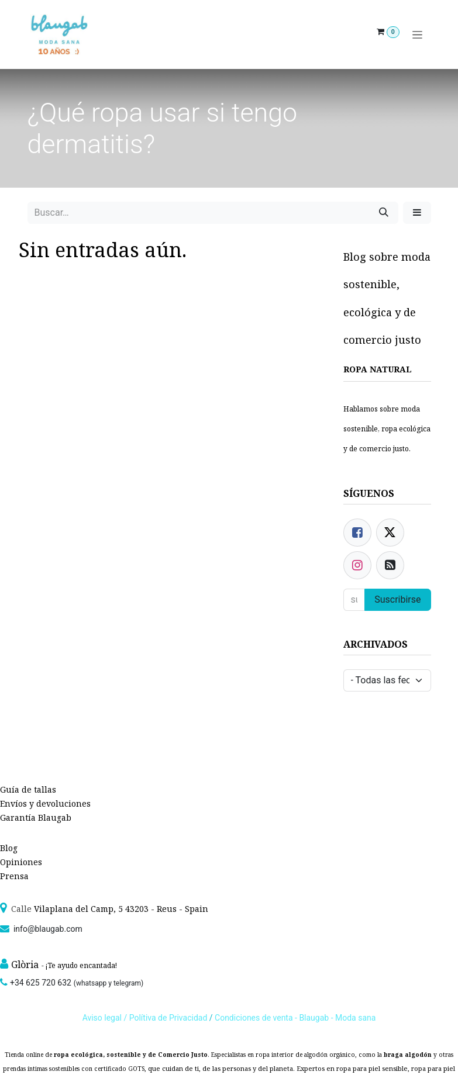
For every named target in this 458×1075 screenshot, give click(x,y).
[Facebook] (357, 533)
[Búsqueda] (383, 213)
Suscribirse (397, 599)
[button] (417, 213)
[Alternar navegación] (417, 34)
